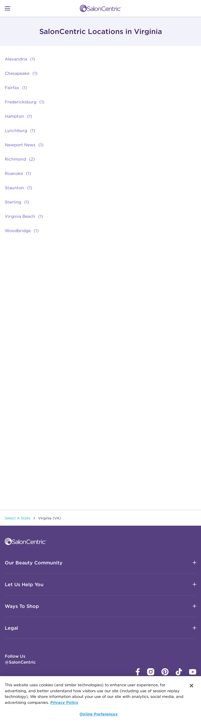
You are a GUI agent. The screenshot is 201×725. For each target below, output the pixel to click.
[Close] (191, 686)
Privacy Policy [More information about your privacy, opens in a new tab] (64, 702)
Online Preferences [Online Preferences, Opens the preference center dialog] (98, 714)
